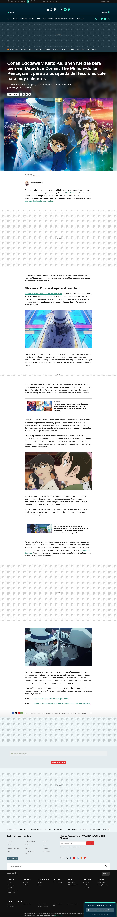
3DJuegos (25, 882)
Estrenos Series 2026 (59, 829)
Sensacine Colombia (43, 906)
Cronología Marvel (95, 829)
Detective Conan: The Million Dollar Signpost (68, 713)
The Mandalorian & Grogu (30, 852)
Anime (38, 713)
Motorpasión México (73, 904)
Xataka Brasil (11, 906)
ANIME (38, 19)
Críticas (33, 713)
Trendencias (86, 882)
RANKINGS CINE (48, 19)
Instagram (96, 19)
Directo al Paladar (57, 882)
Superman (30, 49)
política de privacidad (81, 847)
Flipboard (102, 19)
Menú (12, 12)
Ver (59, 762)
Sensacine (40, 882)
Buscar (106, 866)
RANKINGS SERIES (61, 19)
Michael (27, 848)
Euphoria (45, 848)
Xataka (9, 882)
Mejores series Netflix (72, 829)
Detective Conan (72, 193)
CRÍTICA (15, 19)
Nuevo (104, 12)
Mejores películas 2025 (36, 829)
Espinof (58, 9)
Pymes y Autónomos (103, 885)
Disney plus (11, 845)
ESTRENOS (23, 19)
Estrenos (10, 841)
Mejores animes (84, 829)
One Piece (23, 49)
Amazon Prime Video (13, 848)
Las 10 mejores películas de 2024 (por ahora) (51, 698)
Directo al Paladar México (57, 904)
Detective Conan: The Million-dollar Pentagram (43, 294)
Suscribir (90, 843)
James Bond (56, 49)
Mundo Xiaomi (11, 892)
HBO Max (10, 852)
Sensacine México (42, 904)
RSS (81, 857)
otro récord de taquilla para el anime (39, 201)
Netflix (82, 49)
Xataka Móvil (11, 885)
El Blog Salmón (101, 882)
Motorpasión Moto (72, 885)
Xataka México (11, 904)
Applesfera (10, 887)
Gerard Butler (71, 49)
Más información (58, 915)
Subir (104, 874)
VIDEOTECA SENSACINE (76, 19)
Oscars (63, 49)
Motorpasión (71, 882)
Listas (44, 845)
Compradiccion (87, 887)
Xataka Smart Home (13, 890)
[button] (36, 182)
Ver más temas (12, 858)
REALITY (31, 19)
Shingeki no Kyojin (91, 49)
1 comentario (14, 94)
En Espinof (57, 401)
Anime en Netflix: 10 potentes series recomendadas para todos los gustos (62, 703)
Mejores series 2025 (23, 829)
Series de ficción (30, 841)
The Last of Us (47, 49)
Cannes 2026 (46, 852)
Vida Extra (25, 885)
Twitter (108, 19)
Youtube (105, 19)
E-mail (29, 94)
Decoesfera (85, 885)
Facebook (99, 19)
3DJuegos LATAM (27, 904)
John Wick (38, 49)
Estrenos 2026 (48, 829)
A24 (78, 49)
